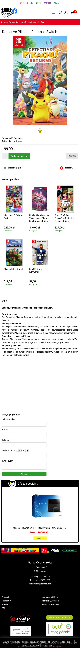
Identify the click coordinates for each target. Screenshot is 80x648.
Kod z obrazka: (15, 450)
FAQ (3, 608)
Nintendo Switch (32, 22)
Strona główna (7, 22)
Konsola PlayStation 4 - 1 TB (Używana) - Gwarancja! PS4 (40, 528)
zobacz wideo (71, 168)
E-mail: (5, 429)
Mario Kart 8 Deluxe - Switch (13, 216)
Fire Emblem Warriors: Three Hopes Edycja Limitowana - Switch (39, 218)
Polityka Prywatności (50, 601)
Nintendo (19, 22)
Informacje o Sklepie (49, 597)
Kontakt (5, 604)
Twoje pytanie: (8, 461)
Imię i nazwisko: (9, 419)
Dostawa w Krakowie (50, 604)
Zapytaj (72, 156)
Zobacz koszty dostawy (12, 141)
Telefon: (5, 440)
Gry (42, 22)
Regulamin (6, 601)
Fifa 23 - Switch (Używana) (36, 270)
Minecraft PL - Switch (13, 269)
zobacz (40, 538)
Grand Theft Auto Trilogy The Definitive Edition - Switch (64, 218)
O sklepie (6, 597)
